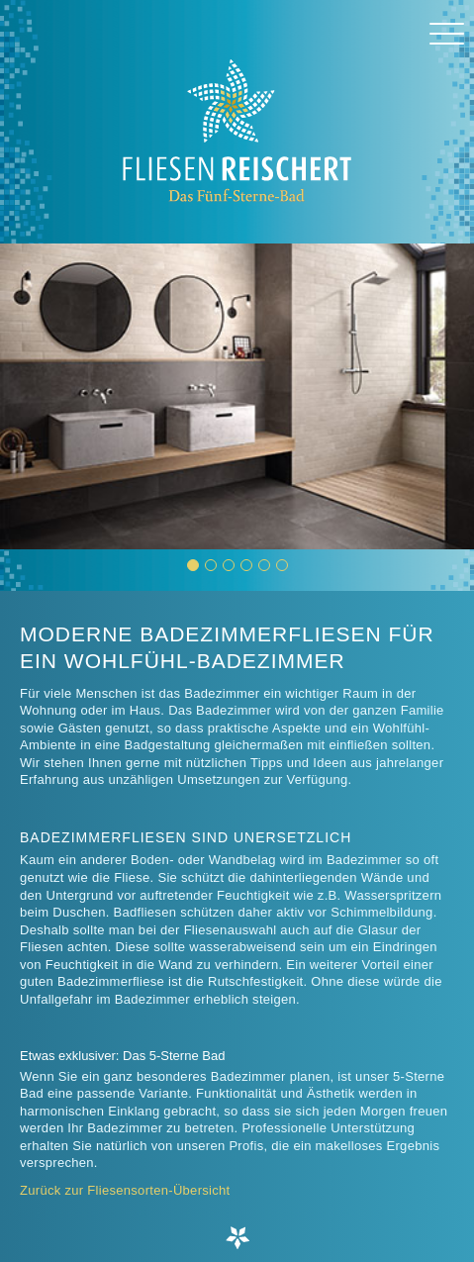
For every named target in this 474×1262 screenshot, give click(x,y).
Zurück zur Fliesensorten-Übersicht (125, 1190)
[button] (193, 565)
